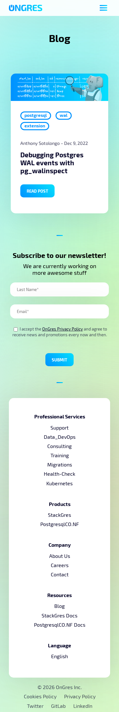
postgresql (35, 115)
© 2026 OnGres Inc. (59, 687)
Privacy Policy (80, 696)
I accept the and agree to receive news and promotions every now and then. (59, 331)
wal (64, 115)
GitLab (59, 706)
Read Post (37, 191)
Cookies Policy (40, 696)
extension (34, 125)
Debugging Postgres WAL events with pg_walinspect (51, 162)
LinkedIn (82, 706)
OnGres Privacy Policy (62, 328)
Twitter (36, 706)
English (59, 656)
